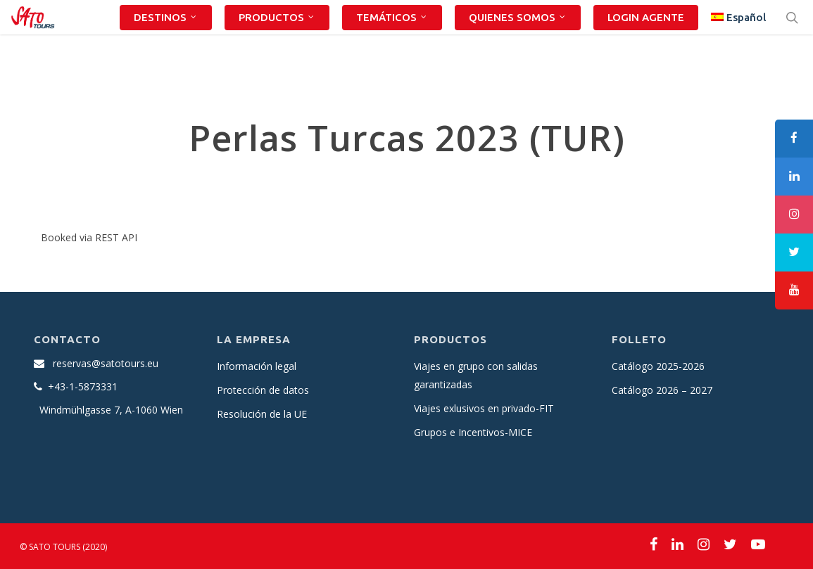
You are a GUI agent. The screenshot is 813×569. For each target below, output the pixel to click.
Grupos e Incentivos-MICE (473, 432)
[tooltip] (794, 139)
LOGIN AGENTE (645, 41)
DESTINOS (166, 41)
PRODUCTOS (277, 41)
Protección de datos (263, 390)
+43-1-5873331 (83, 386)
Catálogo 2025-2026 (658, 366)
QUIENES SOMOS (518, 41)
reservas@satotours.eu (105, 363)
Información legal (256, 366)
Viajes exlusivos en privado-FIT (484, 408)
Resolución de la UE (262, 414)
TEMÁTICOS (392, 41)
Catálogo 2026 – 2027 (662, 390)
